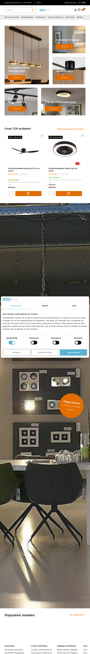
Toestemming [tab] (15, 306)
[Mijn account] (75, 10)
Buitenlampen (27, 17)
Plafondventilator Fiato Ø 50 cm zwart (63, 169)
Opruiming (70, 17)
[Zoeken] (20, 10)
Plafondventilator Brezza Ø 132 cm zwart (24, 169)
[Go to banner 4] (21, 101)
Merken (80, 17)
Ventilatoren (41, 17)
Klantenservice (71, 3)
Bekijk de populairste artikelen (70, 129)
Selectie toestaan (45, 352)
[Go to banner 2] (68, 39)
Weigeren (16, 352)
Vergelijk (23, 174)
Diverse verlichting (55, 17)
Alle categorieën (76, 615)
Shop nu (16, 78)
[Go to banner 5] (63, 101)
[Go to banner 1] (27, 55)
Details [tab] (45, 306)
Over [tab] (74, 306)
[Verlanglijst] (79, 10)
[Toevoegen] (28, 193)
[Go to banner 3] (68, 70)
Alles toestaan (73, 352)
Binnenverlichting (12, 17)
